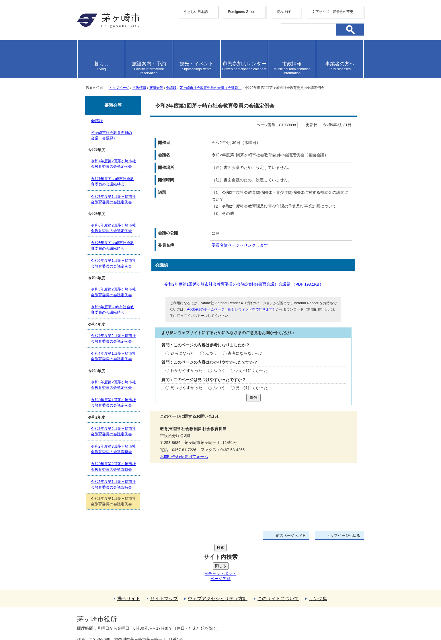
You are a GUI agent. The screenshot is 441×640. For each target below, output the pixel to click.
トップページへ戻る (343, 535)
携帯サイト (128, 555)
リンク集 (318, 555)
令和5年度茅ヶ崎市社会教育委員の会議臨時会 (112, 310)
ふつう (211, 353)
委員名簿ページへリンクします (240, 245)
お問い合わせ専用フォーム (184, 456)
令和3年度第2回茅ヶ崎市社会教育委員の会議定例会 (113, 385)
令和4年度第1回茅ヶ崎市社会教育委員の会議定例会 (113, 356)
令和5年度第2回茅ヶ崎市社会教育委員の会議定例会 (113, 292)
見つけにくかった (252, 388)
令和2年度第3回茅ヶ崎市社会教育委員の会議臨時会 (113, 449)
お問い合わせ (144, 619)
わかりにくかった (252, 370)
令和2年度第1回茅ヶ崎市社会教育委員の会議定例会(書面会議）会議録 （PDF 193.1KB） (246, 284)
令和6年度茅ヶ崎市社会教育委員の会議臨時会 (112, 245)
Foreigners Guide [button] (241, 12)
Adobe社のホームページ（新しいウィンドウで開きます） (231, 309)
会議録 (171, 88)
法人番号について (146, 607)
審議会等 (156, 88)
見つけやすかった (186, 388)
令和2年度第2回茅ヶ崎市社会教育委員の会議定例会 (113, 431)
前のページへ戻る (291, 535)
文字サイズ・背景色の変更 (332, 12)
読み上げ (283, 12)
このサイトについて (278, 555)
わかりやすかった (186, 370)
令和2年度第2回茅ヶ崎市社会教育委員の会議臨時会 (113, 466)
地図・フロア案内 (98, 619)
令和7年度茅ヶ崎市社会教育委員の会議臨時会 (112, 181)
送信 (253, 397)
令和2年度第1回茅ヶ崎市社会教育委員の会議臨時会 (113, 484)
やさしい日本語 (196, 12)
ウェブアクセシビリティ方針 (217, 555)
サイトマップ (164, 555)
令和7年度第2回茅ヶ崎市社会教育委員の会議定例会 (113, 164)
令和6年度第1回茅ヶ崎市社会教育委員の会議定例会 (113, 263)
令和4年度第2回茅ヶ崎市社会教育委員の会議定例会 (113, 338)
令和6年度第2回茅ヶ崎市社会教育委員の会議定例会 (113, 228)
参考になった (182, 353)
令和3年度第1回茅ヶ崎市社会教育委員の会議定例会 (113, 402)
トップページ (119, 88)
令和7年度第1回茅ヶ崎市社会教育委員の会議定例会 (113, 199)
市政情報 (139, 88)
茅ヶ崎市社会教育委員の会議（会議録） (210, 88)
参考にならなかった (246, 353)
